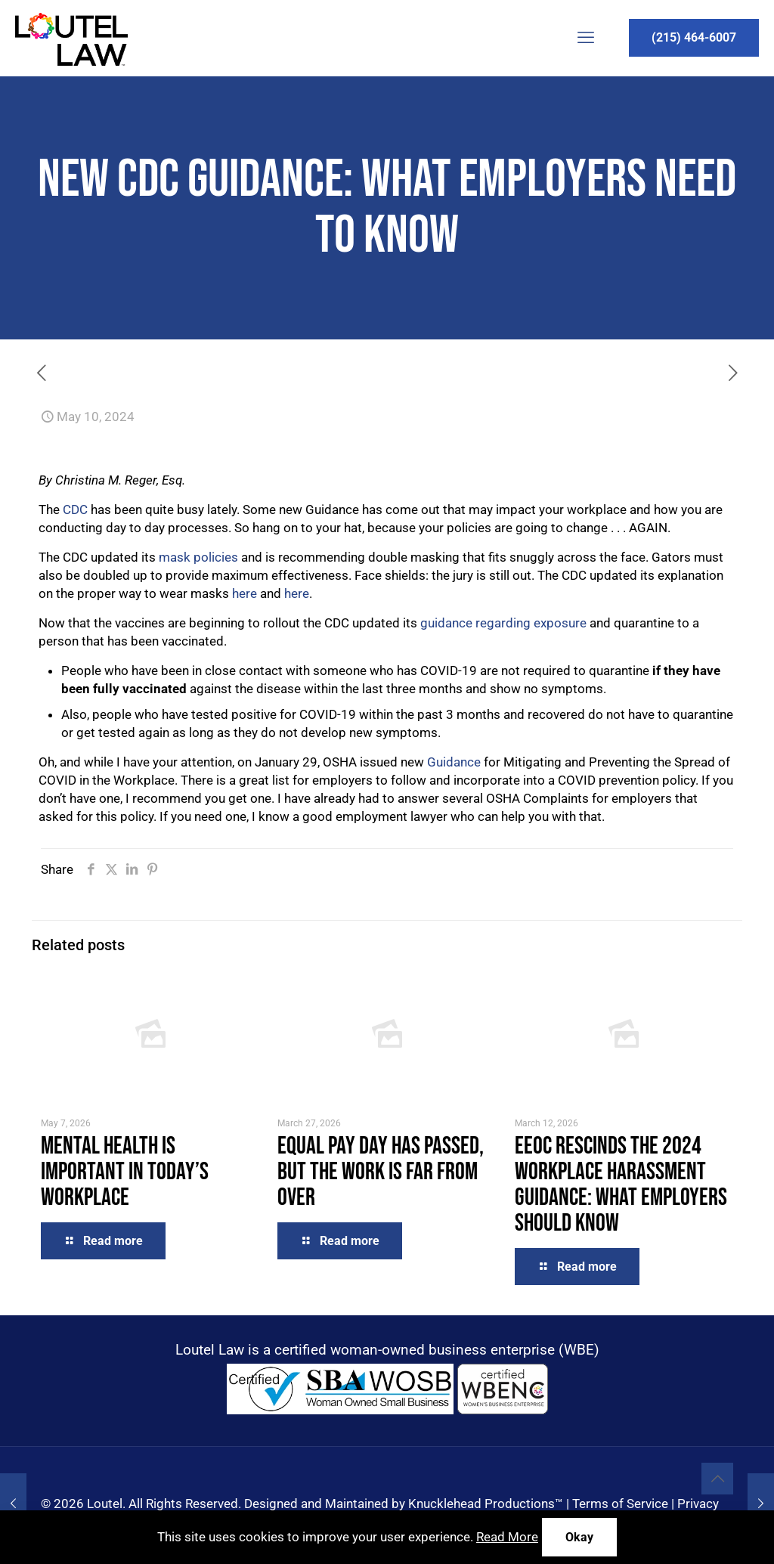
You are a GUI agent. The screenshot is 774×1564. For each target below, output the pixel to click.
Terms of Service (620, 1503)
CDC (77, 509)
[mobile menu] (586, 38)
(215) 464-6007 (694, 37)
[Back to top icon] (717, 1478)
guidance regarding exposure (503, 622)
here (244, 593)
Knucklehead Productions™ (485, 1503)
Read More (507, 1536)
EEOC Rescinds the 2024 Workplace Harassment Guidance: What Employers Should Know (621, 1185)
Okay (579, 1537)
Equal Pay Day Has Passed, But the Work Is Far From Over (380, 1172)
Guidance (455, 762)
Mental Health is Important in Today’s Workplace (125, 1172)
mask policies (198, 557)
